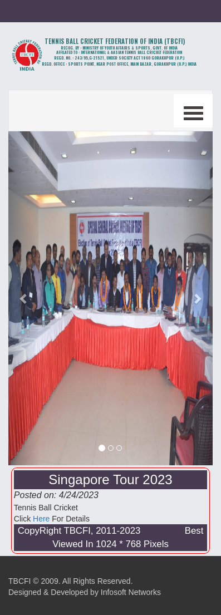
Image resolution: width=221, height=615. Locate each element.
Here (41, 518)
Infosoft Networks (131, 592)
